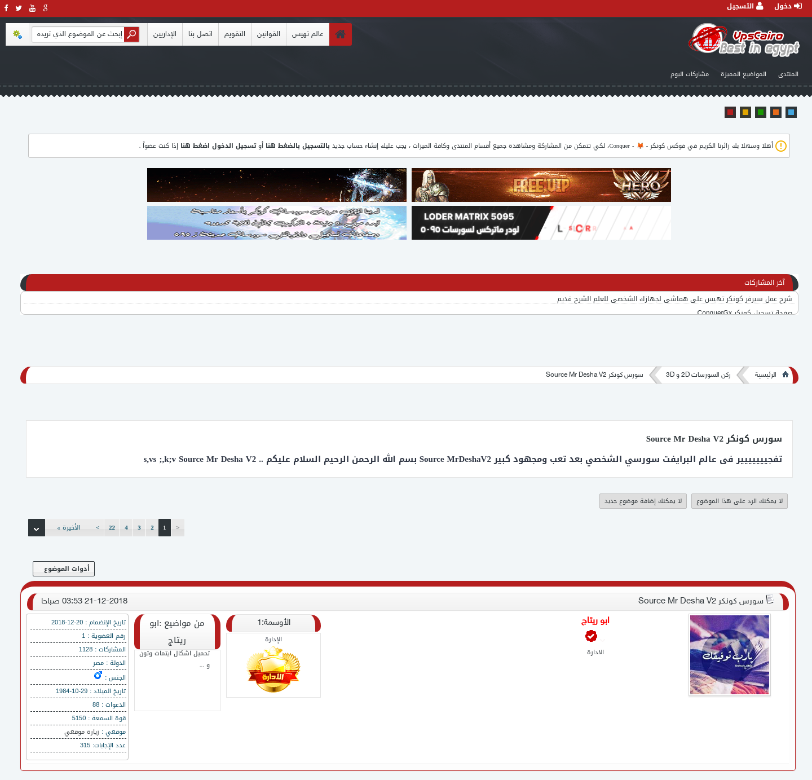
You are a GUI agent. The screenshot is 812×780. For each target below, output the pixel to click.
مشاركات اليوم (689, 74)
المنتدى (788, 74)
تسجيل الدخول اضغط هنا (218, 146)
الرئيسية (765, 375)
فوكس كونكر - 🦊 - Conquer (647, 146)
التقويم (234, 34)
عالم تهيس (307, 34)
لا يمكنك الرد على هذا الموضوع (739, 501)
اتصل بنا (200, 34)
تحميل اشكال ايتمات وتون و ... (174, 660)
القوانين (268, 34)
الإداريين (164, 34)
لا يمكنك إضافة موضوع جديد (643, 501)
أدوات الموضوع (64, 569)
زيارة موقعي (81, 732)
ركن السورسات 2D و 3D (698, 375)
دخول (788, 6)
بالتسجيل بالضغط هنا (298, 146)
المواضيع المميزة (743, 74)
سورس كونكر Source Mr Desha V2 (594, 375)
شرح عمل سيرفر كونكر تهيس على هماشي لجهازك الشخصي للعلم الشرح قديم (674, 300)
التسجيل (745, 6)
